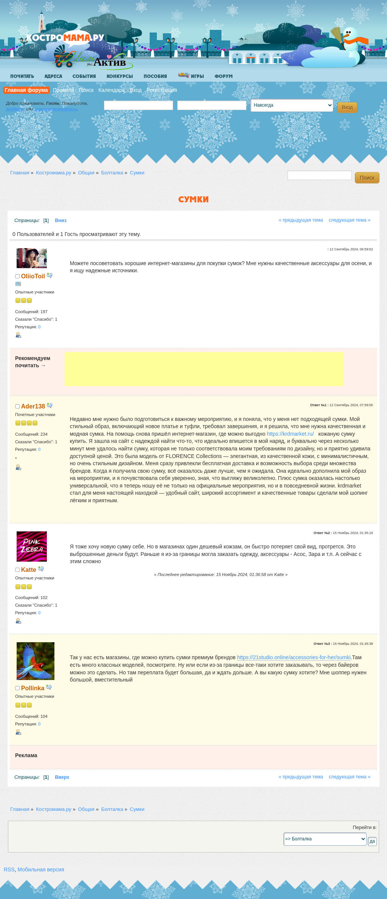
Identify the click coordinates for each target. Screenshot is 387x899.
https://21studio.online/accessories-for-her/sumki (293, 657)
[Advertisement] (204, 369)
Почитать (22, 76)
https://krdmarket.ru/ (290, 434)
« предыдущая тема (301, 220)
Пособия (155, 76)
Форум (224, 76)
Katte (28, 569)
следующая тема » (349, 220)
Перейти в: (365, 827)
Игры (191, 76)
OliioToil (33, 276)
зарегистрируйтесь (55, 109)
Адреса (53, 76)
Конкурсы (120, 76)
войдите (15, 109)
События (84, 76)
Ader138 (33, 406)
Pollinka (33, 688)
